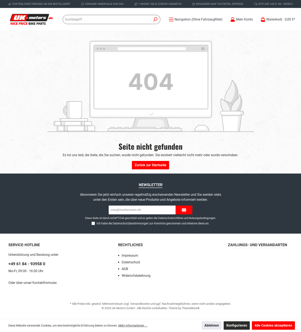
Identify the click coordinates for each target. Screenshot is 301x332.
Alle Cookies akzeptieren (273, 325)
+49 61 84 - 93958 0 (26, 263)
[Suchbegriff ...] (107, 19)
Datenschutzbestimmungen (131, 223)
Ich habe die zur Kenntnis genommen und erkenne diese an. (153, 223)
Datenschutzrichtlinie (170, 218)
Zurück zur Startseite (150, 165)
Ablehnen (211, 325)
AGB (125, 269)
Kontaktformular (44, 283)
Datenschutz (131, 262)
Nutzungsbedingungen (202, 218)
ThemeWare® (191, 308)
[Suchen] (155, 19)
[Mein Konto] (241, 19)
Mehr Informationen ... (132, 325)
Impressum (130, 255)
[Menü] (195, 19)
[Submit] (184, 210)
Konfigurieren (236, 325)
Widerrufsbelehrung (136, 276)
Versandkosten (140, 303)
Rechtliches (130, 245)
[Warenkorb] (276, 19)
